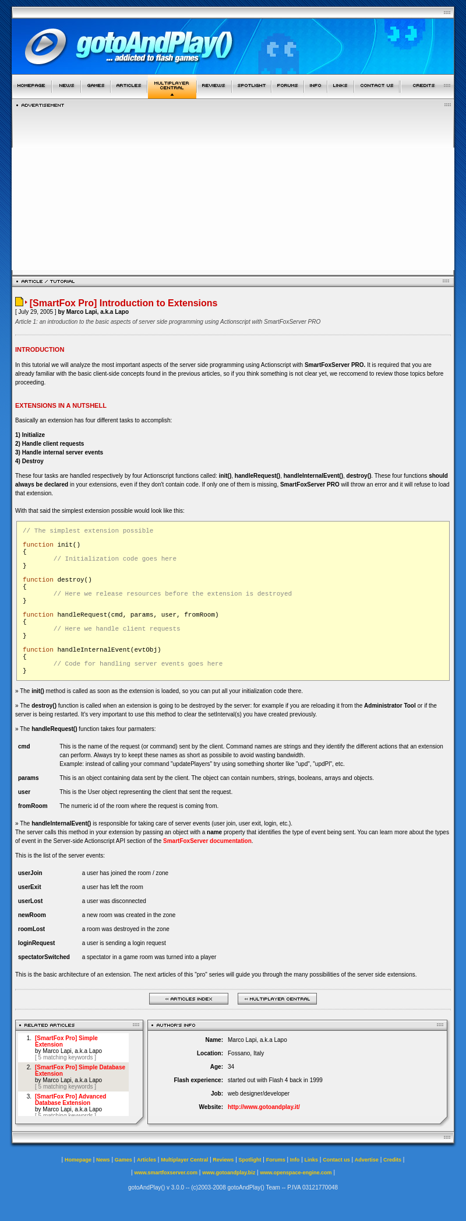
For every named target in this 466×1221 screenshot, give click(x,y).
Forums (275, 1160)
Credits (392, 1160)
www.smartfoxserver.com (165, 1172)
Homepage (78, 1160)
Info (295, 1160)
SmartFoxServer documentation (207, 841)
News (103, 1160)
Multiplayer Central (184, 1160)
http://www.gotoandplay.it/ (264, 1107)
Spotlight (250, 1160)
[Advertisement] (233, 188)
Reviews (223, 1160)
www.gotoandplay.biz (228, 1172)
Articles (146, 1160)
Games (123, 1160)
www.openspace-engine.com (295, 1172)
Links (312, 1160)
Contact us (336, 1160)
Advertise (367, 1160)
